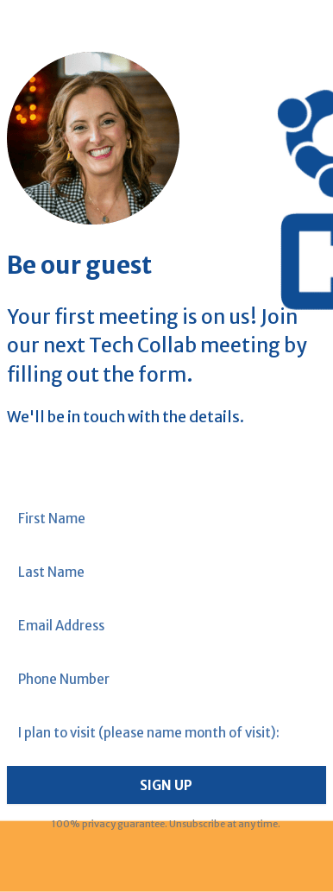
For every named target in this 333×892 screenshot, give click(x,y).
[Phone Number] (167, 679)
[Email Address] (167, 625)
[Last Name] (167, 572)
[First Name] (167, 518)
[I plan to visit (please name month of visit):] (167, 732)
